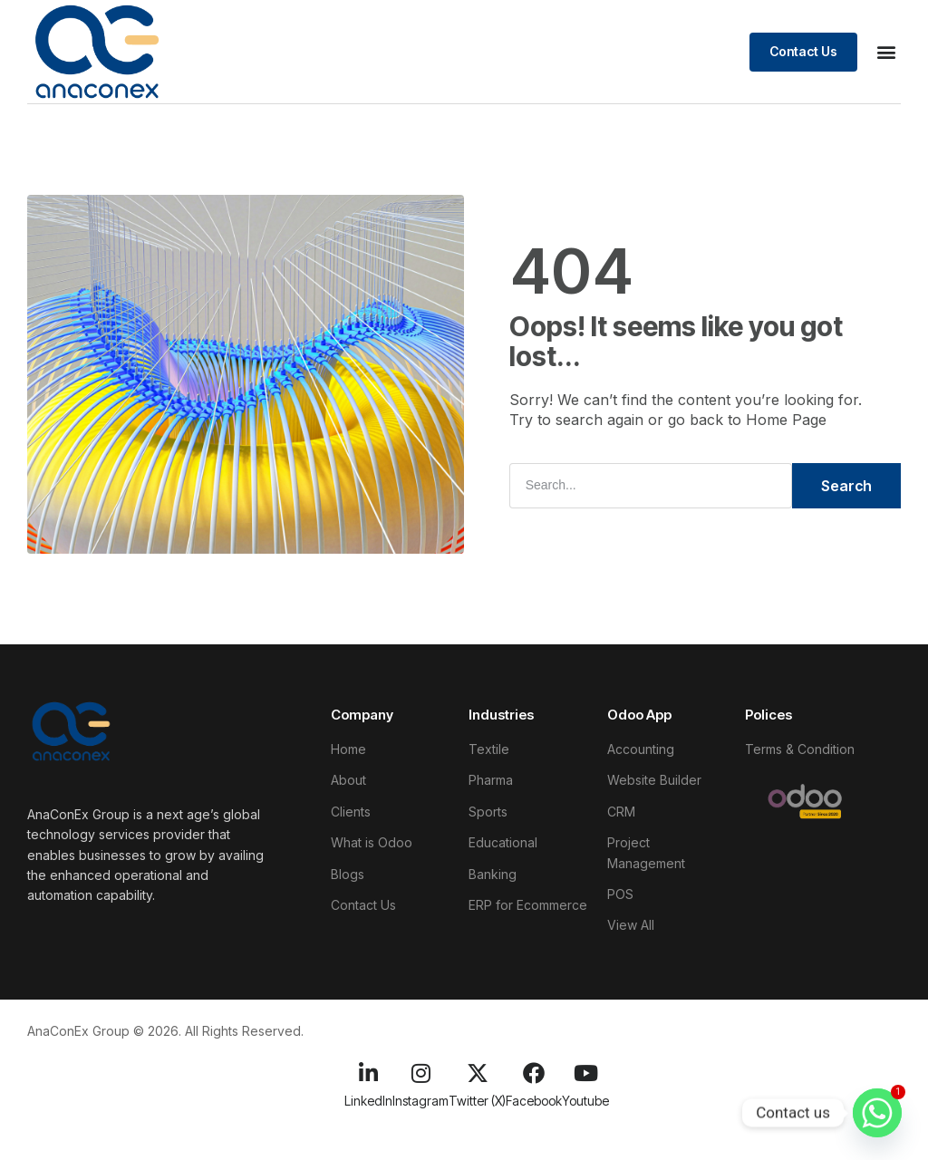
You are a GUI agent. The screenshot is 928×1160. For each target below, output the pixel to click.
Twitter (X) (477, 1100)
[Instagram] (420, 1073)
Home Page (786, 420)
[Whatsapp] (877, 1112)
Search (846, 486)
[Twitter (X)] (477, 1073)
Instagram (420, 1100)
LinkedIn (368, 1100)
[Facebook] (534, 1073)
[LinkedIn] (369, 1073)
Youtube (585, 1100)
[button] (886, 52)
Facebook (534, 1100)
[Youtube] (585, 1073)
